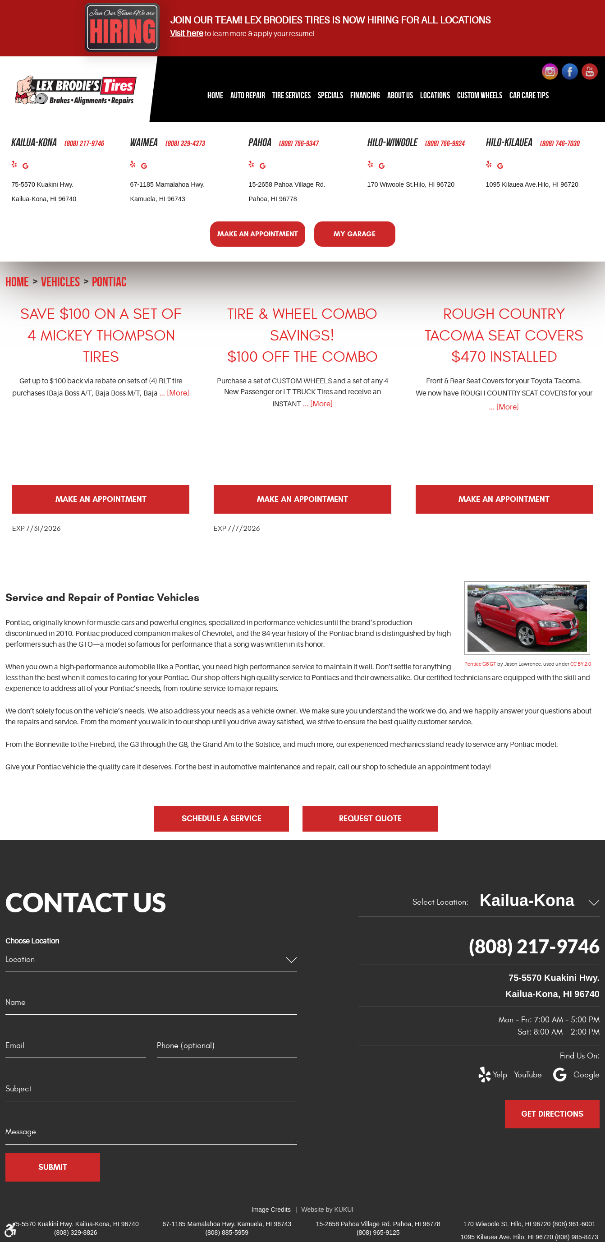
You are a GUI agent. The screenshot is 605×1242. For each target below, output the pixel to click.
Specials (330, 95)
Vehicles (60, 281)
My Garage (355, 234)
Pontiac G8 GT (480, 664)
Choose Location (32, 941)
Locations (435, 95)
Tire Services (291, 95)
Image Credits (271, 1209)
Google (28, 168)
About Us (400, 95)
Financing (365, 95)
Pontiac (109, 281)
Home (215, 95)
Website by (328, 1209)
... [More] (173, 393)
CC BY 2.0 (580, 664)
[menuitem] (215, 95)
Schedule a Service (221, 818)
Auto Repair (247, 95)
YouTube (523, 1075)
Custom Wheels (479, 95)
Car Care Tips (529, 95)
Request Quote (370, 818)
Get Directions (552, 1114)
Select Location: (440, 902)
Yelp (17, 166)
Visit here (186, 33)
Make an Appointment (257, 234)
